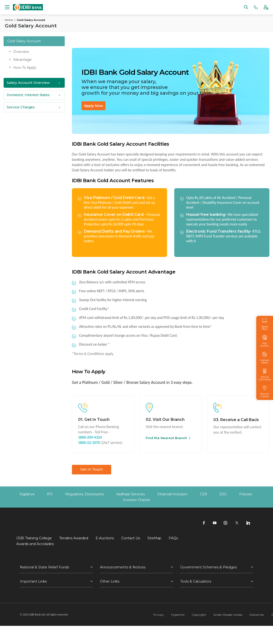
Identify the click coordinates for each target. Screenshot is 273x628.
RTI (50, 494)
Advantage (22, 59)
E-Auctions (105, 538)
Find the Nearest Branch (166, 438)
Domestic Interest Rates (28, 95)
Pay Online (265, 341)
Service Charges (21, 107)
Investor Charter (136, 500)
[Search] (246, 7)
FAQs (173, 538)
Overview (21, 51)
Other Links (109, 581)
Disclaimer (257, 614)
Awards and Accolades (35, 544)
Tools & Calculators (195, 581)
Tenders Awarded (73, 538)
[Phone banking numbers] (256, 7)
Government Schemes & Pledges (208, 567)
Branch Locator (265, 392)
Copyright (199, 614)
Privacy (158, 614)
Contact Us (130, 538)
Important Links (33, 581)
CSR (203, 494)
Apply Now (93, 105)
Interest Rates (265, 358)
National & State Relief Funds (44, 567)
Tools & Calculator (265, 375)
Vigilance (27, 494)
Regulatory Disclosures (84, 494)
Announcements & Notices (122, 567)
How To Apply (24, 67)
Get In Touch (91, 469)
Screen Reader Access (227, 614)
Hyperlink (178, 614)
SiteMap (154, 538)
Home (9, 20)
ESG (223, 494)
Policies (245, 494)
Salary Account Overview (28, 82)
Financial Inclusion (172, 494)
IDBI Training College (34, 538)
